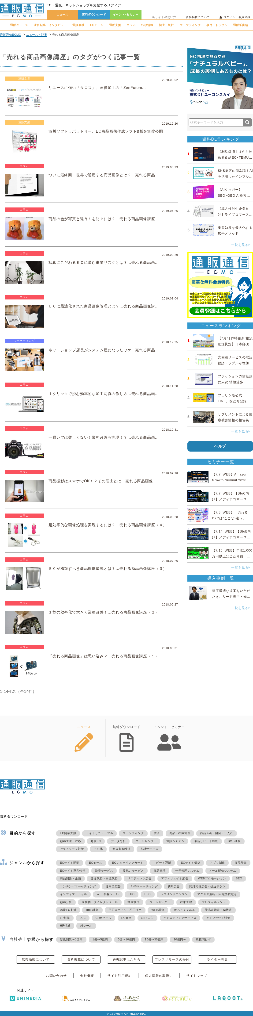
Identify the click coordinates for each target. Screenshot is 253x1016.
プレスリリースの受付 (172, 959)
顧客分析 (66, 902)
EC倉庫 (126, 918)
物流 (157, 833)
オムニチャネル (184, 910)
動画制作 (133, 902)
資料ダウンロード (94, 14)
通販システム (175, 841)
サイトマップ (196, 976)
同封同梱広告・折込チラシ (207, 886)
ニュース (62, 14)
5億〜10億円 (126, 939)
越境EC (96, 841)
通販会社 (78, 25)
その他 (98, 849)
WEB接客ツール (108, 894)
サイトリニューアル (99, 833)
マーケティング (190, 25)
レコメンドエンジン (173, 894)
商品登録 (241, 862)
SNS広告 (147, 918)
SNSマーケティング (144, 886)
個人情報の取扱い (159, 976)
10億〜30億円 (154, 939)
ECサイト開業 (69, 862)
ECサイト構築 (190, 862)
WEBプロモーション (212, 878)
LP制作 (65, 918)
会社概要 (87, 976)
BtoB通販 (234, 841)
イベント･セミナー (126, 14)
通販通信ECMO (10, 34)
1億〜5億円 (100, 939)
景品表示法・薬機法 (218, 910)
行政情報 (147, 25)
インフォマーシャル (73, 894)
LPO (131, 894)
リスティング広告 (139, 878)
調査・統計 (166, 25)
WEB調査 (157, 910)
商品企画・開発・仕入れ (216, 833)
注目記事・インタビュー (50, 25)
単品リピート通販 (206, 841)
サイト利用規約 (119, 976)
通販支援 (115, 25)
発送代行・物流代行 (104, 878)
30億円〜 (180, 939)
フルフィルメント (214, 902)
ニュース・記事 (36, 34)
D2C (83, 918)
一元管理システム (187, 870)
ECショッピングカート (127, 862)
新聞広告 (174, 886)
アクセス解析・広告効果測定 (216, 894)
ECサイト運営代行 (72, 870)
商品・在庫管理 (179, 833)
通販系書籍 (240, 25)
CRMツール (104, 918)
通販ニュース (19, 25)
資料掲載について (198, 17)
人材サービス (149, 849)
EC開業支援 (68, 833)
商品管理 (160, 870)
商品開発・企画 (70, 878)
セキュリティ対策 (72, 849)
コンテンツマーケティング (78, 886)
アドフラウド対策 (218, 918)
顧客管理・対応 (70, 841)
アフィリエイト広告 (174, 878)
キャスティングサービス (180, 918)
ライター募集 (217, 959)
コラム (131, 25)
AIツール (86, 925)
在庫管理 (186, 902)
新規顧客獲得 (121, 849)
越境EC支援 (68, 910)
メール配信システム (222, 870)
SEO (239, 878)
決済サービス (104, 870)
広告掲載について (36, 959)
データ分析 (118, 841)
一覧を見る (240, 245)
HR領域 (65, 925)
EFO (148, 894)
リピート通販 (162, 862)
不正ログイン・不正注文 (125, 910)
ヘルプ (220, 446)
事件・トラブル (216, 25)
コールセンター (146, 841)
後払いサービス (133, 870)
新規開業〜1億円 (71, 939)
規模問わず (203, 939)
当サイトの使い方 (164, 17)
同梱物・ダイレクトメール (100, 902)
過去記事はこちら (127, 959)
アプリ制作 (217, 862)
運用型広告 (113, 886)
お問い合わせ (56, 976)
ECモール (97, 25)
